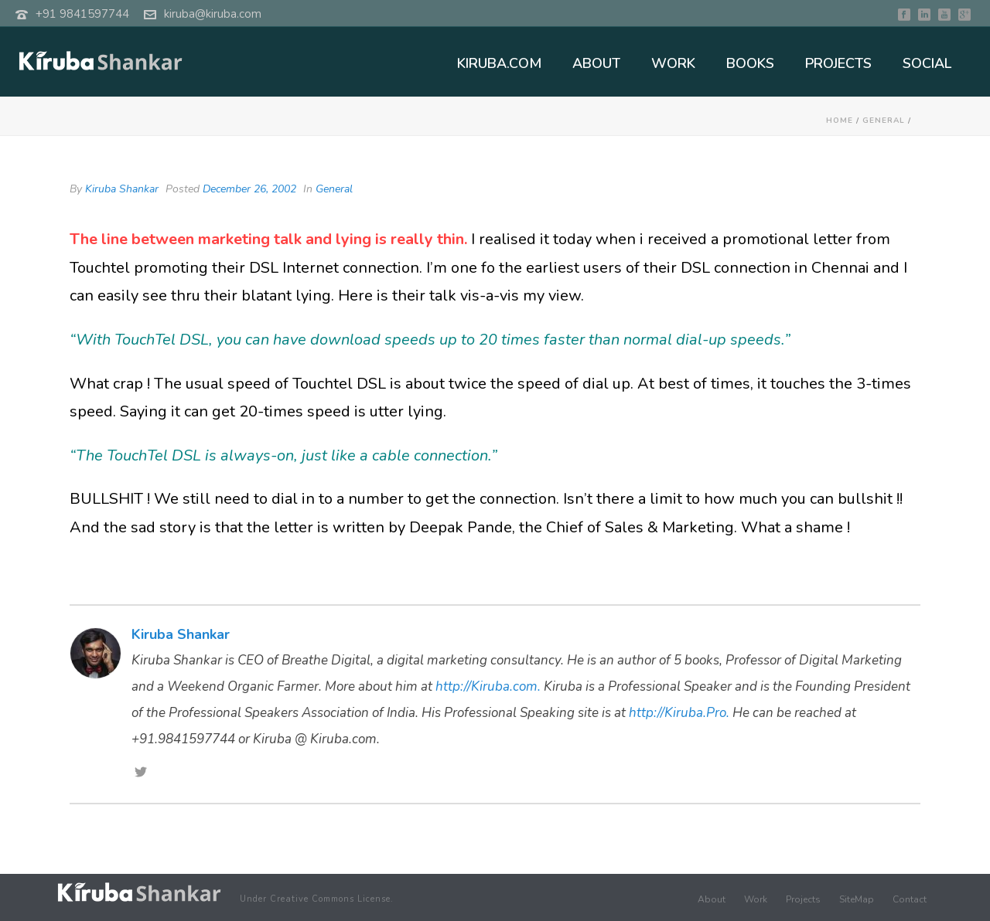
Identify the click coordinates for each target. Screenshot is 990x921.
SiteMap (856, 899)
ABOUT (596, 63)
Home (839, 120)
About (711, 899)
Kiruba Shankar (122, 189)
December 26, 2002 (249, 189)
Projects (803, 899)
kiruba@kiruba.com (212, 14)
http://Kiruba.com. (488, 686)
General (883, 120)
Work (755, 899)
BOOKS (750, 63)
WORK (673, 63)
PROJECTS (838, 63)
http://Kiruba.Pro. (679, 713)
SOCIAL (927, 63)
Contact (910, 899)
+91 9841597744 (82, 14)
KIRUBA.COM (499, 63)
